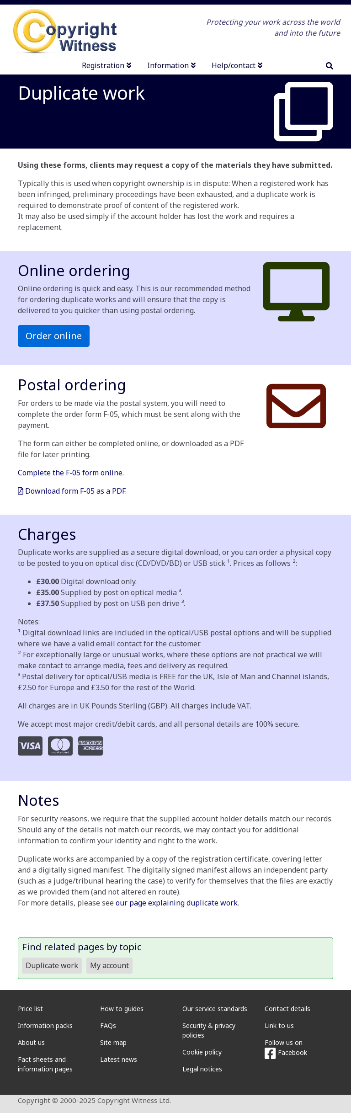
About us (31, 1042)
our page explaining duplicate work (177, 903)
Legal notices (202, 1069)
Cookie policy (202, 1052)
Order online (54, 336)
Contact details (287, 1008)
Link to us (279, 1025)
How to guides (122, 1008)
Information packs (45, 1025)
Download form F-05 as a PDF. (72, 491)
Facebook (286, 1052)
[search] (329, 66)
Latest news (118, 1059)
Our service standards (214, 1008)
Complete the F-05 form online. (71, 473)
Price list (30, 1008)
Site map (113, 1042)
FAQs (108, 1025)
